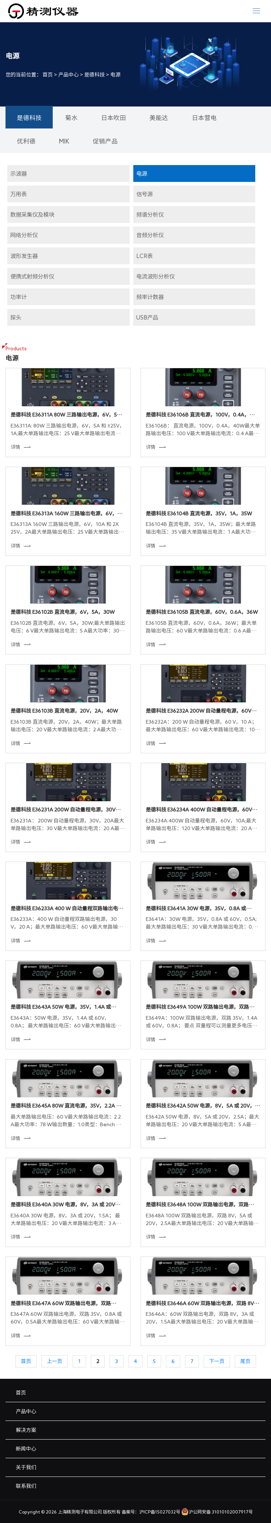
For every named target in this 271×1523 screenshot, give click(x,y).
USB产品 (147, 317)
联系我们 (26, 1486)
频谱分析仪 (150, 214)
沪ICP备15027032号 (159, 1511)
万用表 (18, 194)
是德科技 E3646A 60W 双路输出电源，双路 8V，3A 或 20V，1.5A (202, 1304)
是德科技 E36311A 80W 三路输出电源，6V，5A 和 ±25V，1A (65, 415)
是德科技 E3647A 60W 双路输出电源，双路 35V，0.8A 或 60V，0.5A (61, 1304)
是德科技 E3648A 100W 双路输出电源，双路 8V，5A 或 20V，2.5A (197, 1205)
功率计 (18, 297)
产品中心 (68, 74)
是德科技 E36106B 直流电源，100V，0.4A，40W (197, 415)
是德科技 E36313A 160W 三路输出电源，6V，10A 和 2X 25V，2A (64, 514)
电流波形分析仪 (155, 276)
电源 (115, 74)
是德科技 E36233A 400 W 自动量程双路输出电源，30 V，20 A (64, 909)
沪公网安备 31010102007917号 (217, 1511)
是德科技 (94, 74)
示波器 (18, 173)
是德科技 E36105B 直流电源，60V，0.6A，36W (202, 612)
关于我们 (26, 1467)
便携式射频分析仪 (32, 276)
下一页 (216, 1361)
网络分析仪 (24, 235)
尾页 (245, 1361)
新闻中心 (26, 1448)
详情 (21, 446)
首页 (47, 74)
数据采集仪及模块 (32, 214)
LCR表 (144, 256)
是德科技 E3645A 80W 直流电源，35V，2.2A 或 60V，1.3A (66, 1106)
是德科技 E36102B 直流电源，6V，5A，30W (63, 612)
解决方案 (26, 1430)
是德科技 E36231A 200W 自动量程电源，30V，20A (65, 810)
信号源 (144, 194)
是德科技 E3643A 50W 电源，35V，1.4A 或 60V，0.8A (61, 1007)
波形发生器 (24, 256)
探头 (15, 317)
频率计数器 (150, 297)
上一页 (54, 1361)
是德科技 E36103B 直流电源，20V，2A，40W (64, 710)
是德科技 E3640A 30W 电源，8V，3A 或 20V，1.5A (65, 1205)
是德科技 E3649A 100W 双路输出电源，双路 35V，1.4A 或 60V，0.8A (197, 1007)
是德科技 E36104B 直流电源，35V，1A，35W (199, 513)
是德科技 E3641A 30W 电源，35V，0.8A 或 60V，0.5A (196, 909)
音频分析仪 (150, 235)
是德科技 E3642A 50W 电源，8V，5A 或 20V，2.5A (200, 1106)
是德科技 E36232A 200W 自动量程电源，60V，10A (201, 711)
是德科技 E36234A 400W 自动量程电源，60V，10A (201, 810)
